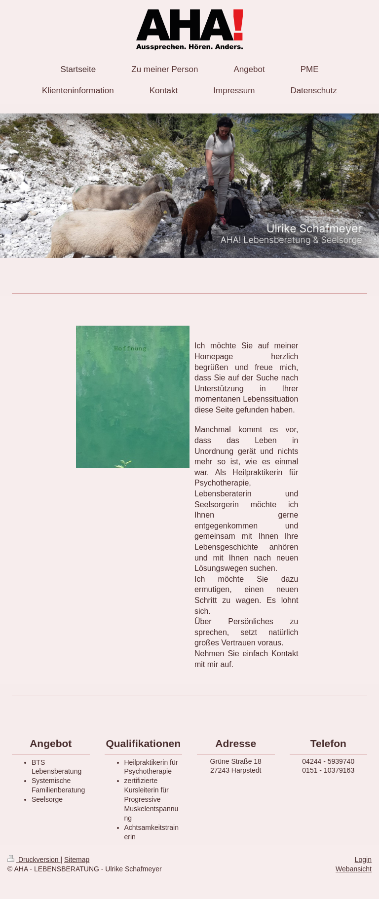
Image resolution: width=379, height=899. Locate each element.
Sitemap (76, 859)
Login (363, 859)
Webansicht (354, 869)
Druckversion (33, 859)
